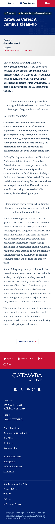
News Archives (26, 341)
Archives (10, 13)
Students (28, 51)
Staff (19, 51)
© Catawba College (12, 504)
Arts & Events (9, 51)
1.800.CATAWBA (13, 419)
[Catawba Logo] (27, 377)
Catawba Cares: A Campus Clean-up (36, 13)
